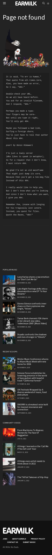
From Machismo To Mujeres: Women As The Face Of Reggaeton (30, 433)
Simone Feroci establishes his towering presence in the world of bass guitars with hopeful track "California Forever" (32, 377)
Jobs (5, 539)
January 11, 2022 (23, 481)
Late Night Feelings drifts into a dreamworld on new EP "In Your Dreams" (32, 291)
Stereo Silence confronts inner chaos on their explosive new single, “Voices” (31, 306)
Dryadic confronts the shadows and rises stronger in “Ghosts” (32, 336)
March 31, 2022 (22, 452)
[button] (48, 3)
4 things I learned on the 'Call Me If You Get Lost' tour (32, 447)
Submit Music (29, 542)
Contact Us (12, 542)
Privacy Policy (38, 539)
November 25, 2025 (24, 283)
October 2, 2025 (23, 398)
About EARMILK (19, 539)
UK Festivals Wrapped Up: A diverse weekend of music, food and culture (32, 392)
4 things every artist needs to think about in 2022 (31, 462)
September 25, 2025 (24, 413)
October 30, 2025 (23, 384)
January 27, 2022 (23, 467)
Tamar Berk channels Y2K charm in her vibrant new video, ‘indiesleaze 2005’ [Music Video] (32, 321)
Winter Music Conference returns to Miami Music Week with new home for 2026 (32, 362)
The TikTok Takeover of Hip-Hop (32, 477)
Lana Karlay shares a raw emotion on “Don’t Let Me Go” (33, 278)
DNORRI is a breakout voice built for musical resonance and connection (32, 407)
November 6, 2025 (23, 368)
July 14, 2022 (21, 439)
